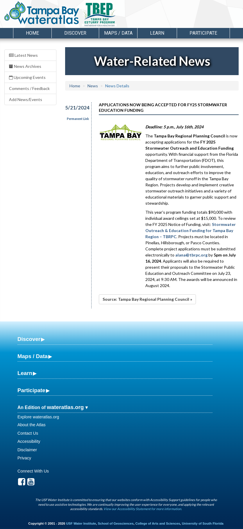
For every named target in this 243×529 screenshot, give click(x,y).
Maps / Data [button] (118, 33)
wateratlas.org (65, 407)
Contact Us (27, 433)
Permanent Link (78, 119)
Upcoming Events (27, 77)
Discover (28, 339)
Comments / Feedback (29, 88)
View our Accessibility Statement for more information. (142, 509)
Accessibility (28, 441)
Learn (24, 373)
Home (32, 33)
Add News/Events (25, 99)
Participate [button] (203, 33)
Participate (31, 390)
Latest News (23, 55)
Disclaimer (27, 449)
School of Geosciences (115, 523)
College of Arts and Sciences (157, 523)
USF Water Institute (81, 523)
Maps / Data (32, 356)
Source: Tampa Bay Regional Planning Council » (147, 299)
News (92, 85)
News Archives (25, 66)
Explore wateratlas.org (38, 417)
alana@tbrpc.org (191, 254)
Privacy (24, 458)
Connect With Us (33, 471)
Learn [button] (157, 33)
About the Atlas (31, 424)
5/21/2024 (75, 108)
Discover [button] (75, 33)
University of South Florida (203, 523)
